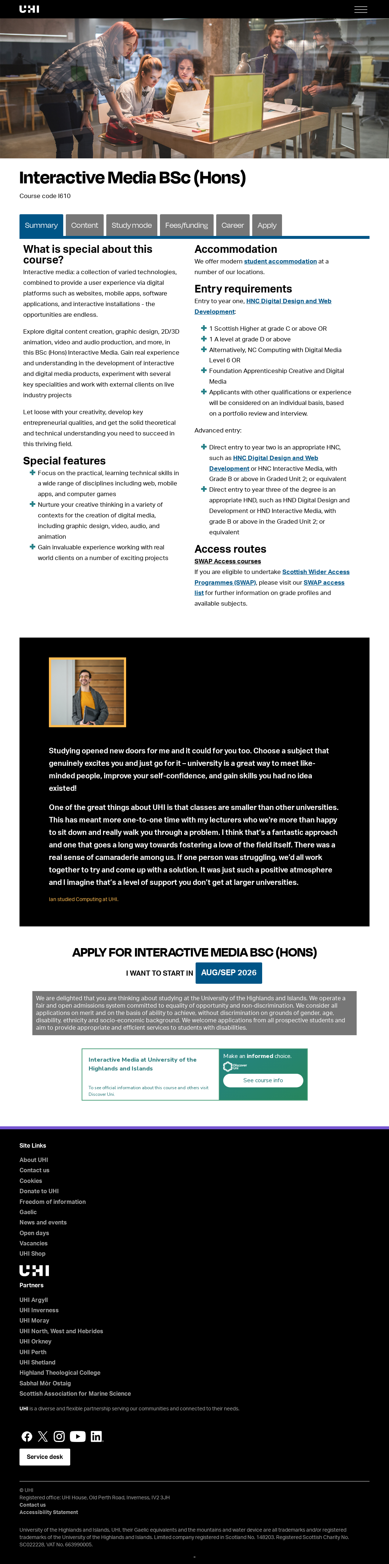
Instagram (59, 1436)
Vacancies (33, 1243)
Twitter (43, 1436)
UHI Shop (32, 1254)
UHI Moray (34, 1321)
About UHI (33, 1160)
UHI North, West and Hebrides (61, 1331)
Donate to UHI (39, 1191)
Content (84, 225)
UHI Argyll (33, 1300)
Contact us (34, 1170)
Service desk (45, 1457)
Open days (34, 1233)
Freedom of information (52, 1202)
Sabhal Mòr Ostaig (45, 1384)
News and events (43, 1223)
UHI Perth (32, 1352)
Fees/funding (186, 225)
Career (233, 225)
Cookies (30, 1181)
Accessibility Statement (48, 1512)
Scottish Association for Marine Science (75, 1394)
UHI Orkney (35, 1342)
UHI (23, 1408)
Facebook (26, 1436)
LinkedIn (97, 1436)
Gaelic (28, 1212)
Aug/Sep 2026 (229, 973)
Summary (41, 225)
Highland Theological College (59, 1373)
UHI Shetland (37, 1363)
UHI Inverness (39, 1310)
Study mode (132, 225)
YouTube (78, 1436)
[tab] (41, 224)
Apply (267, 225)
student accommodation (280, 261)
